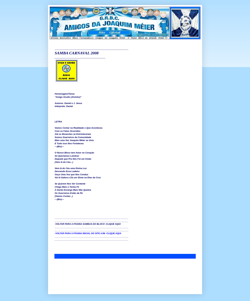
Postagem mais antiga (185, 266)
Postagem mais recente (66, 266)
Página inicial (126, 266)
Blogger (138, 286)
